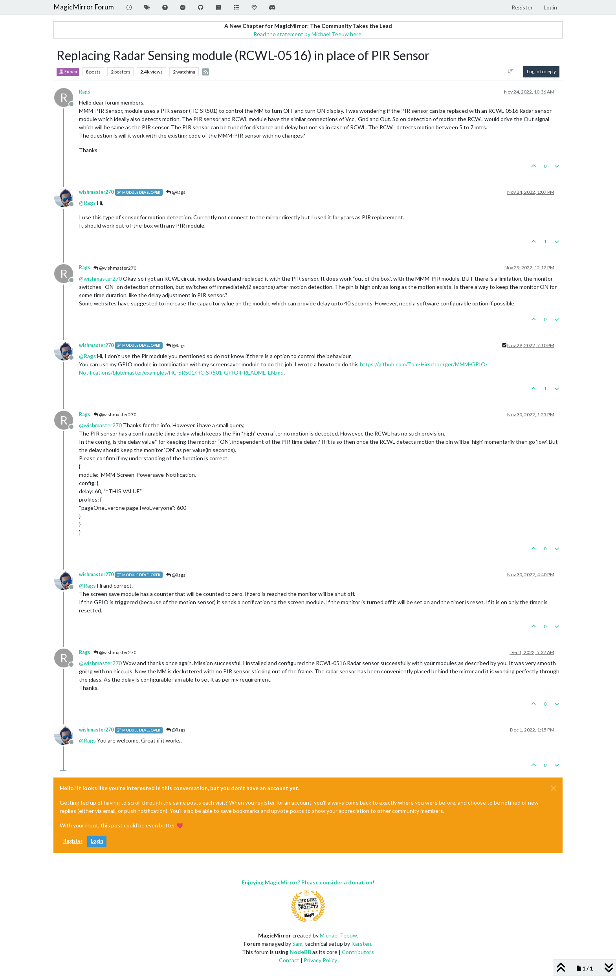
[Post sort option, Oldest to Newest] (510, 71)
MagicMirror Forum (83, 7)
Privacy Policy (320, 960)
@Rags (175, 192)
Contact (289, 960)
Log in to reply (541, 71)
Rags (84, 92)
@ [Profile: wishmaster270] (100, 278)
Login (97, 841)
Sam (297, 943)
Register (72, 841)
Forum (68, 71)
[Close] (553, 788)
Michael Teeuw (338, 935)
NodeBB (300, 951)
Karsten (361, 943)
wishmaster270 (96, 192)
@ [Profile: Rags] (87, 202)
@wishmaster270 (115, 268)
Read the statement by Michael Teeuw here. (308, 34)
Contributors (358, 951)
